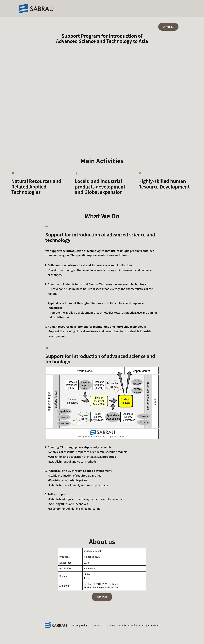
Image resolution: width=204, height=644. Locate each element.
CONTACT (102, 597)
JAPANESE (168, 27)
